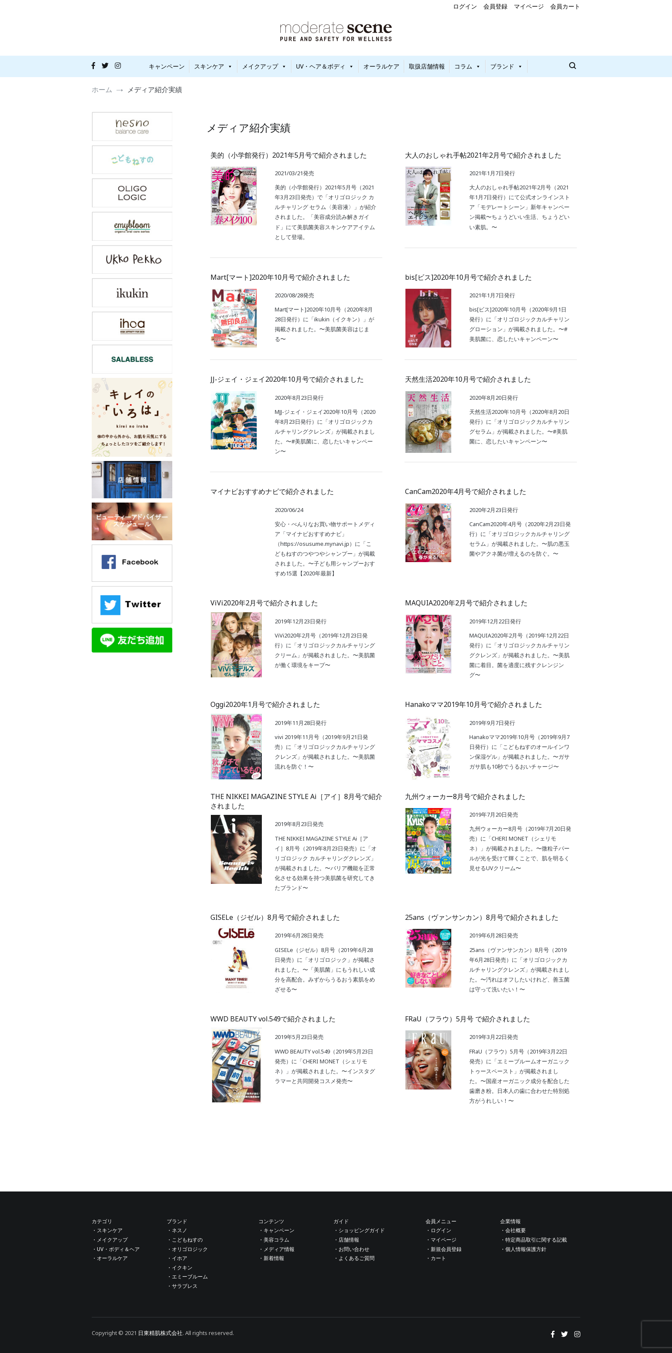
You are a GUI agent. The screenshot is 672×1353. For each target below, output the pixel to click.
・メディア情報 (276, 1249)
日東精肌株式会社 (160, 1333)
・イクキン (179, 1268)
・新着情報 (271, 1258)
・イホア (177, 1258)
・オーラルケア (110, 1258)
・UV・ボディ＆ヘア (116, 1249)
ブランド (506, 66)
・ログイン (438, 1230)
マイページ (529, 6)
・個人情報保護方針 (523, 1249)
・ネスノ (177, 1230)
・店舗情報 (346, 1240)
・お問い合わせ (351, 1249)
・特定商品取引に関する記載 (533, 1240)
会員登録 (495, 6)
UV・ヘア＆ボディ (325, 66)
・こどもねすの (185, 1240)
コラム (467, 66)
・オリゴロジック (187, 1249)
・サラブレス (182, 1286)
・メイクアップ (110, 1240)
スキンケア (213, 66)
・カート (436, 1258)
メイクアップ (264, 66)
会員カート (565, 6)
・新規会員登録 (444, 1249)
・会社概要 (513, 1230)
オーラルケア (381, 66)
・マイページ (441, 1240)
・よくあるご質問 (354, 1258)
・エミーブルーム (187, 1277)
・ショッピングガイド (359, 1230)
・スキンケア (107, 1230)
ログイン (465, 6)
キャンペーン (167, 66)
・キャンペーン (276, 1230)
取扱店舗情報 (427, 66)
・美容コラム (273, 1240)
